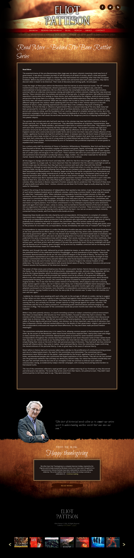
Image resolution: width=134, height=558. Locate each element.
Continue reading (72, 474)
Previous (10, 544)
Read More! (67, 487)
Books (32, 30)
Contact (100, 30)
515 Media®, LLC (70, 525)
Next (124, 544)
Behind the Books (50, 30)
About (88, 30)
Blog (68, 30)
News (77, 30)
